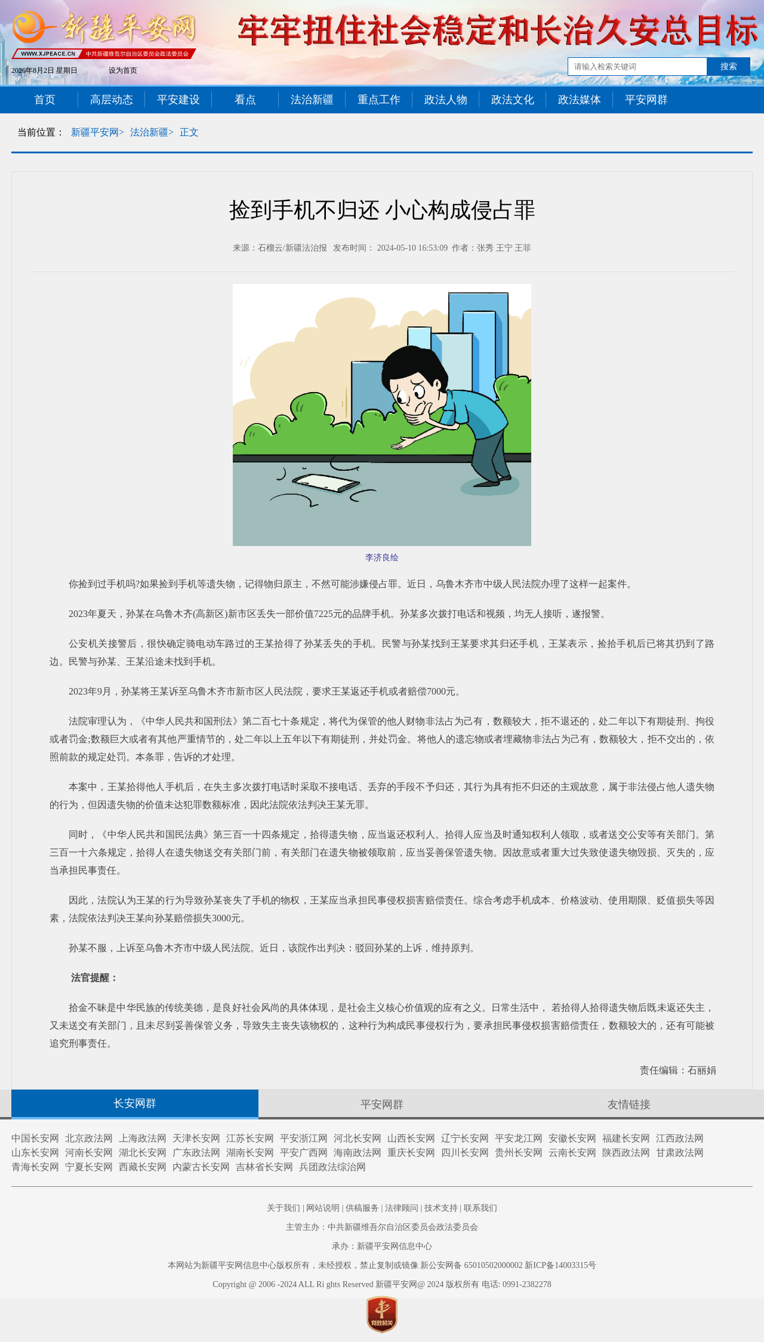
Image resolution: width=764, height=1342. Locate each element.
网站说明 (323, 1208)
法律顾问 (401, 1208)
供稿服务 (362, 1208)
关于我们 (283, 1208)
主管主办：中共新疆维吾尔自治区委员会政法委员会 (382, 1227)
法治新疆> (152, 132)
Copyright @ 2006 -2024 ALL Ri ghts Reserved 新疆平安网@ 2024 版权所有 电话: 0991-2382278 (381, 1284)
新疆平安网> (97, 132)
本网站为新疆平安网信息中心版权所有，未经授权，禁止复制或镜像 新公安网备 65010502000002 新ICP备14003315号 (382, 1265)
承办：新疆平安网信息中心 (382, 1246)
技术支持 (441, 1208)
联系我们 (480, 1208)
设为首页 (123, 70)
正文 (189, 132)
